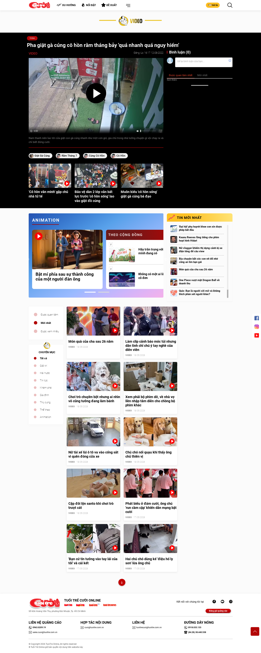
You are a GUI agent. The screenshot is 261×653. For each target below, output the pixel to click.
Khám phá (45, 387)
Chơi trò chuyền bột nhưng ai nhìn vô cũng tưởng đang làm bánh (94, 399)
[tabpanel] (67, 259)
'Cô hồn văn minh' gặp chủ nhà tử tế (48, 194)
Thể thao (45, 409)
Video (32, 38)
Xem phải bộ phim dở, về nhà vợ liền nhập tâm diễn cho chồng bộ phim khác (150, 401)
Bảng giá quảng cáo (218, 611)
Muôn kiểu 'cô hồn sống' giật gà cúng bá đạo (139, 194)
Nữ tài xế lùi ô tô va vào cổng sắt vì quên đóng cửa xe (93, 454)
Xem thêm (172, 80)
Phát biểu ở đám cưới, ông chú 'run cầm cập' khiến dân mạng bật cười (151, 507)
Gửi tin (213, 5)
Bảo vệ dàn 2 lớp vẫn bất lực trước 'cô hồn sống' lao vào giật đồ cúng (94, 196)
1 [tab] (90, 292)
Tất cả (43, 358)
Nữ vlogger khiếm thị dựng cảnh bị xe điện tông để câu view (200, 249)
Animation (45, 417)
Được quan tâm (49, 314)
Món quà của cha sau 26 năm (196, 269)
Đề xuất (109, 5)
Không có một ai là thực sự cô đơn (156, 276)
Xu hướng (66, 5)
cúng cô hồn (97, 155)
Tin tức (44, 380)
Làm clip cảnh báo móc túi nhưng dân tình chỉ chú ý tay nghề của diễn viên (150, 345)
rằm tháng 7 (69, 155)
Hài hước (45, 373)
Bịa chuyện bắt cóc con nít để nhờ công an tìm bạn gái (198, 260)
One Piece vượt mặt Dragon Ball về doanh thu (199, 282)
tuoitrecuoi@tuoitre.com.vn (147, 627)
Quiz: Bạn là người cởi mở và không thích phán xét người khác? (199, 292)
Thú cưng (45, 402)
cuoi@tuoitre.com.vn (92, 627)
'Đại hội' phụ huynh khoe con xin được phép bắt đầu (200, 228)
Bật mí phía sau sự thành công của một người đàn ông (65, 277)
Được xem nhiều (50, 331)
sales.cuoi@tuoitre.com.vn (43, 632)
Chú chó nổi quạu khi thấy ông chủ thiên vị (148, 454)
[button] (127, 5)
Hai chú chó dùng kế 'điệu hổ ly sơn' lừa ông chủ (149, 561)
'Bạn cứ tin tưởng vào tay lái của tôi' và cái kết (92, 561)
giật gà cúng (42, 155)
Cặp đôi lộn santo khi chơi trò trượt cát (90, 505)
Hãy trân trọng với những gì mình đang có (157, 251)
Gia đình (44, 395)
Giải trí (43, 365)
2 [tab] (103, 292)
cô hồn (120, 155)
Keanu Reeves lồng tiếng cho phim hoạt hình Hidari (199, 239)
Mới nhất (46, 323)
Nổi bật (88, 5)
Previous (28, 259)
